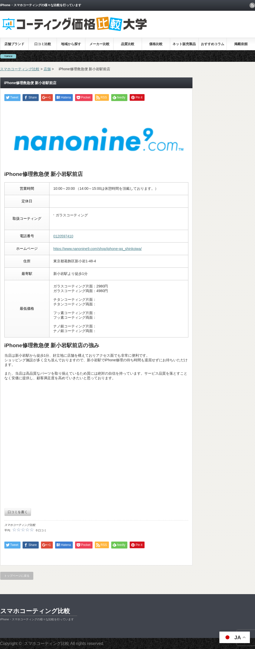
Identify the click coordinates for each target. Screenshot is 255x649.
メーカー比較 (99, 44)
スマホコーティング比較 (35, 610)
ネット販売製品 (184, 44)
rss (252, 5)
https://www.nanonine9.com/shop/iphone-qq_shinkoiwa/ (97, 249)
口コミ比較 (42, 44)
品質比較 (127, 44)
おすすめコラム (212, 44)
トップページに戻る (16, 575)
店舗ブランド (14, 44)
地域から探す (71, 44)
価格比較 (155, 44)
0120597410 (63, 236)
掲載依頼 (241, 44)
